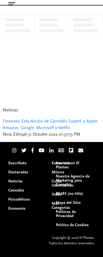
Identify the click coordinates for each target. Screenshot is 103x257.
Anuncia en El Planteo (67, 165)
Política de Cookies (72, 225)
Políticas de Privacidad (66, 214)
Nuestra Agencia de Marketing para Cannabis (73, 180)
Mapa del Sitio (68, 203)
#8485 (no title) (69, 194)
